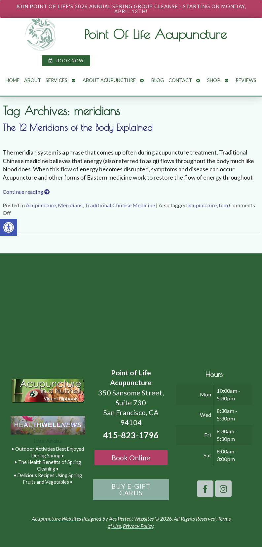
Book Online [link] (130, 457)
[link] (8, 227)
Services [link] (56, 80)
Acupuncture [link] (41, 205)
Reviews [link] (246, 80)
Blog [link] (157, 80)
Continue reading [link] (26, 191)
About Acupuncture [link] (109, 80)
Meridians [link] (70, 205)
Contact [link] (180, 80)
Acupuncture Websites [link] (56, 518)
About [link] (32, 80)
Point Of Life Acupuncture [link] (155, 34)
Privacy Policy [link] (138, 526)
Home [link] (12, 80)
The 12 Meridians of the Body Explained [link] (78, 127)
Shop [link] (213, 80)
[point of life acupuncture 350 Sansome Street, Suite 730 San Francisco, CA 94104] (131, 308)
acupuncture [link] (202, 205)
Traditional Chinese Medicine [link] (120, 205)
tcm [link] (223, 205)
